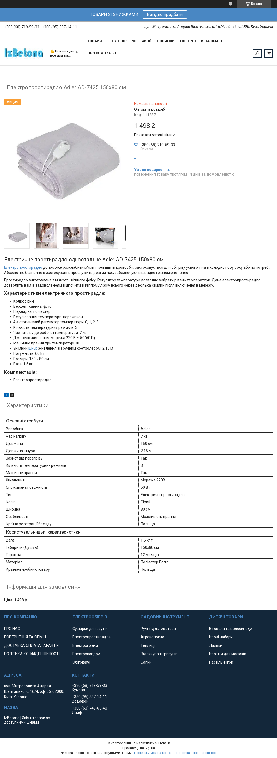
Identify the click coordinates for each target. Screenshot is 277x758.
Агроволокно (152, 637)
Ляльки (215, 645)
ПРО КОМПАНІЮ (101, 53)
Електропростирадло (23, 267)
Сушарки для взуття (90, 628)
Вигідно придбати (165, 14)
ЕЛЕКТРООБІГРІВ (121, 41)
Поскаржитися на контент (154, 753)
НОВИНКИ (166, 41)
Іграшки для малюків (227, 654)
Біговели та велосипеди (230, 628)
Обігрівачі (81, 662)
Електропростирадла (91, 637)
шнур (33, 348)
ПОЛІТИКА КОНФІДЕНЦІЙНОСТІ (32, 654)
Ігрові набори (221, 637)
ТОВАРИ (94, 41)
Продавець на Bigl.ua (138, 748)
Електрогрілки (85, 645)
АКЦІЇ (146, 41)
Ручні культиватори (158, 628)
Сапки (146, 662)
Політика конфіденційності (197, 753)
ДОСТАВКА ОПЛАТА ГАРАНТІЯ (31, 645)
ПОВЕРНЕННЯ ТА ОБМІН (201, 41)
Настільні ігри (221, 662)
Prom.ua (164, 743)
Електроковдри (86, 654)
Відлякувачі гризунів (159, 654)
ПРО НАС (12, 628)
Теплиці (148, 645)
